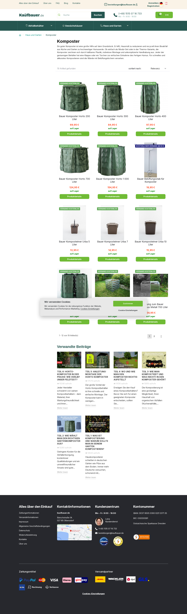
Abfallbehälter (35, 25)
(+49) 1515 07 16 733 (130, 13)
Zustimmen (128, 304)
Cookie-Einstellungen (128, 310)
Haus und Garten (110, 25)
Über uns (47, 3)
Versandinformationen (28, 517)
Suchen (98, 15)
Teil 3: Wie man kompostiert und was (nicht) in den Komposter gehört (154, 375)
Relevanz (155, 68)
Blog (66, 3)
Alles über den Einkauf (29, 3)
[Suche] (81, 15)
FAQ (57, 3)
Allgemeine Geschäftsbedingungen (34, 526)
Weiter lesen (62, 408)
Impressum (23, 522)
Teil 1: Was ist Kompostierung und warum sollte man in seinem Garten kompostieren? (96, 442)
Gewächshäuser (73, 25)
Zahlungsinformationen (29, 513)
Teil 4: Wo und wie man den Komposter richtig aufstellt (125, 375)
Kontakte (76, 3)
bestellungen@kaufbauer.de (121, 4)
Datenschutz (24, 530)
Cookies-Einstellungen (93, 594)
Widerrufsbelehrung (28, 535)
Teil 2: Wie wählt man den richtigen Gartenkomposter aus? (68, 439)
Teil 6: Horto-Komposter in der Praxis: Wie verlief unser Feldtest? (68, 375)
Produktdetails (74, 134)
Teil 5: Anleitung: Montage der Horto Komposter (96, 374)
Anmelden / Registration (153, 4)
